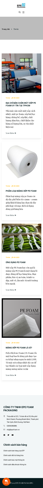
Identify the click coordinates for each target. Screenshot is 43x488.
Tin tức (8, 98)
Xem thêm (11, 133)
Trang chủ (6, 29)
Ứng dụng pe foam (15, 262)
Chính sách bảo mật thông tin (14, 460)
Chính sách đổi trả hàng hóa (13, 455)
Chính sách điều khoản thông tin (14, 464)
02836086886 (12, 426)
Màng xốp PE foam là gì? (19, 347)
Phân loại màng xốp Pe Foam (21, 191)
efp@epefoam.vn (13, 430)
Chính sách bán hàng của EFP (14, 451)
